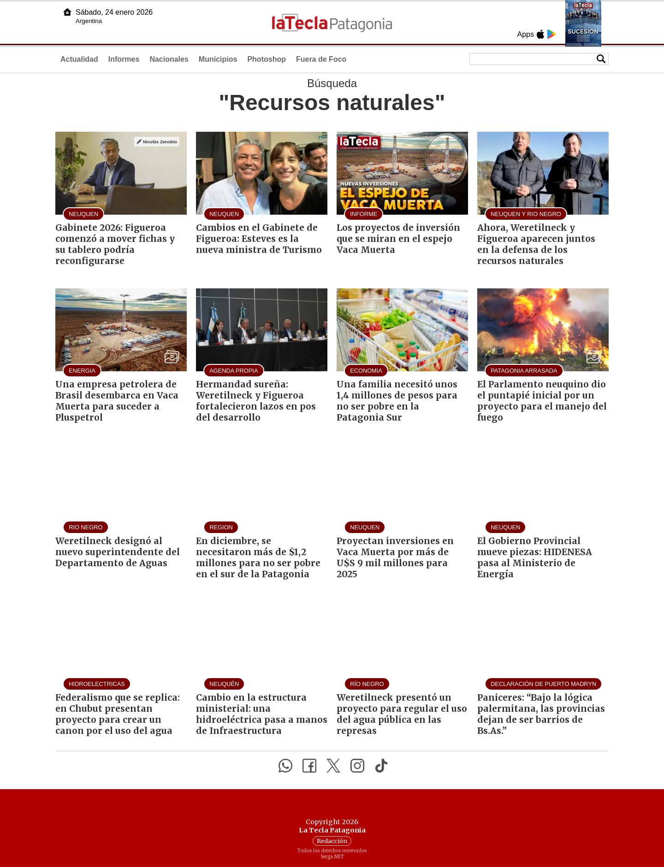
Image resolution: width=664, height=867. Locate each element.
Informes (124, 59)
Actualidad (79, 59)
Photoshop (266, 59)
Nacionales (168, 59)
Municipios (218, 59)
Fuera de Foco (321, 59)
